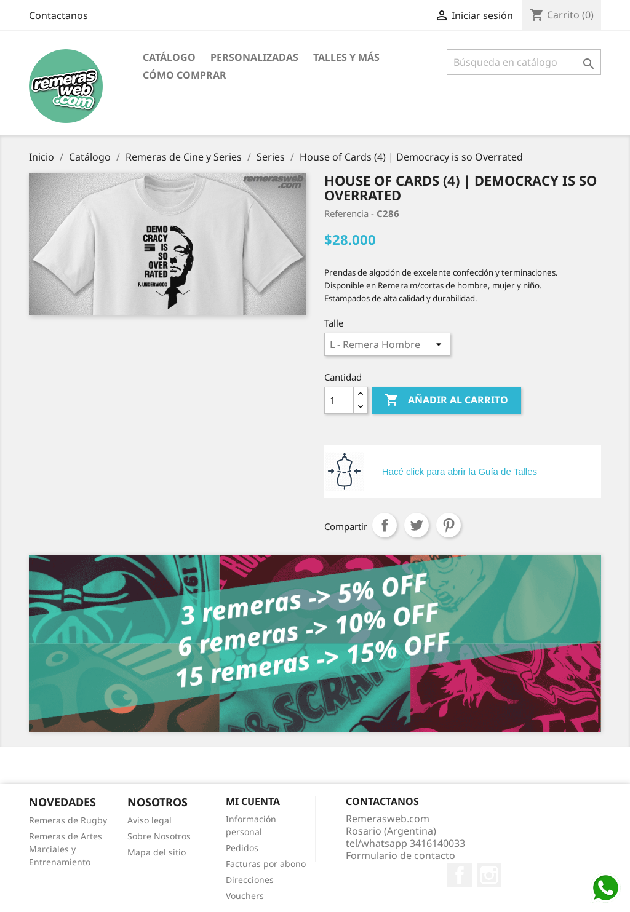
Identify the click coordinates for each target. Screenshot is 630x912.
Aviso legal (149, 820)
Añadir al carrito (446, 400)
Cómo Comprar (184, 75)
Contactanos (58, 15)
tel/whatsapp (405, 843)
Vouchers (245, 896)
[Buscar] (524, 62)
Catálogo (169, 57)
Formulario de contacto (400, 855)
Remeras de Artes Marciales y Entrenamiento (65, 849)
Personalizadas (254, 57)
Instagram (489, 875)
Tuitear (416, 525)
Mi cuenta (253, 801)
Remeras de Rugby (68, 820)
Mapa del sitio (156, 852)
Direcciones (250, 880)
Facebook (459, 875)
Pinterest (448, 525)
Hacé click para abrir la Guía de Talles (459, 471)
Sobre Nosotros (159, 836)
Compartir (384, 525)
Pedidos (242, 848)
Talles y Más (346, 57)
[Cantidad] (339, 400)
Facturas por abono (266, 864)
